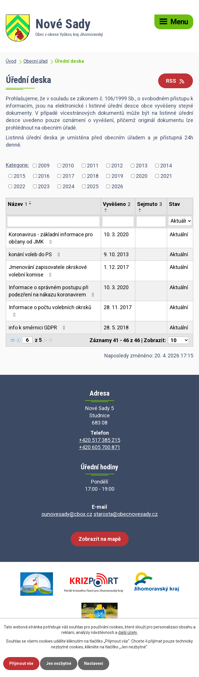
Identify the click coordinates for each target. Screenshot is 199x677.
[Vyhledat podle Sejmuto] (151, 221)
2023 (44, 186)
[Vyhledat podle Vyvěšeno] (118, 221)
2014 (166, 166)
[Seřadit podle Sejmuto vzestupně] (140, 209)
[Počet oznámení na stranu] (178, 340)
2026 (117, 186)
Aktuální (179, 234)
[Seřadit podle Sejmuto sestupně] (140, 211)
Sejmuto (149, 204)
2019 (117, 176)
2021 (166, 176)
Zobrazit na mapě (99, 539)
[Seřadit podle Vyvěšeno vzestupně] (106, 209)
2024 (68, 186)
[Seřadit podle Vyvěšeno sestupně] (106, 211)
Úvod (11, 61)
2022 (19, 186)
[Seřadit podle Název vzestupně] (30, 201)
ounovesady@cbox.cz (66, 514)
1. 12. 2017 (116, 267)
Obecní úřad (35, 61)
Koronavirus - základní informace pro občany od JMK (51, 238)
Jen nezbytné (58, 663)
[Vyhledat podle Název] (53, 221)
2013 (141, 166)
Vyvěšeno (116, 204)
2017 (68, 176)
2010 (68, 166)
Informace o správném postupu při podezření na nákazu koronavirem (52, 291)
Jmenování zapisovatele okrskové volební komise (48, 270)
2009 (44, 166)
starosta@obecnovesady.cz (126, 514)
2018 (92, 176)
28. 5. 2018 (116, 327)
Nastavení (93, 663)
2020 (141, 176)
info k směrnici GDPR (38, 327)
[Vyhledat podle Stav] (180, 221)
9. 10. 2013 (116, 254)
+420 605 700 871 (99, 447)
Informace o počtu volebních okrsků (50, 310)
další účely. (128, 632)
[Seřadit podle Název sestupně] (30, 204)
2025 (92, 186)
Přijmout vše (21, 663)
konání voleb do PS (35, 254)
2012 (117, 166)
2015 (19, 176)
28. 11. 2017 (118, 307)
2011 (92, 166)
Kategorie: (17, 165)
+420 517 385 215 (99, 440)
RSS (175, 81)
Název (17, 204)
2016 (44, 176)
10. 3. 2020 (116, 234)
